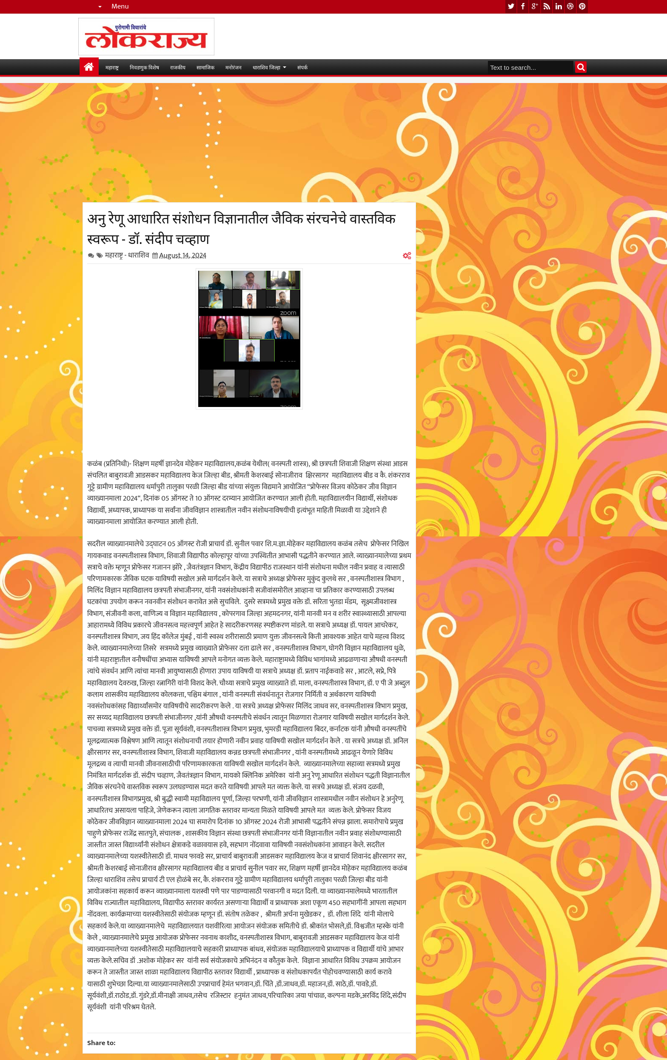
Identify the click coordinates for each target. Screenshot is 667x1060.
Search (581, 67)
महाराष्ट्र (112, 67)
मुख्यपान (89, 67)
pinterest (582, 6)
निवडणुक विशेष (144, 67)
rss (546, 6)
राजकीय (177, 67)
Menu (120, 6)
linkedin (558, 6)
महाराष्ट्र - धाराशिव (127, 255)
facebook (522, 6)
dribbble (570, 6)
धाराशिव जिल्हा (266, 67)
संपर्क (302, 67)
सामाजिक (205, 67)
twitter (510, 6)
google (534, 6)
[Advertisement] (249, 142)
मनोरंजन (233, 67)
